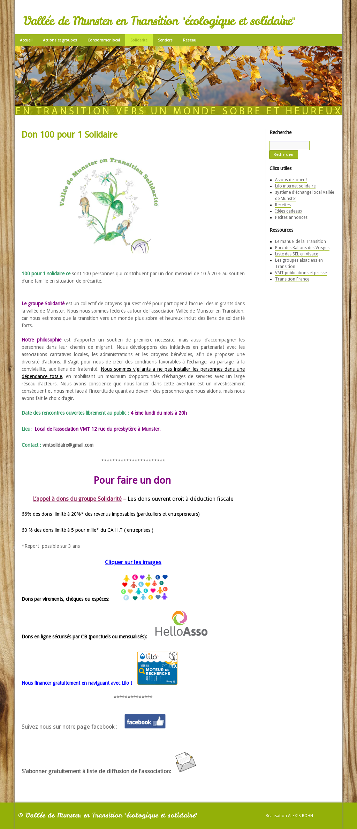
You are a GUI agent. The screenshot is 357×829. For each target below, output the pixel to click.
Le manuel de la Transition (300, 241)
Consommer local (104, 40)
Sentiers (165, 40)
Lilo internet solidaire (295, 186)
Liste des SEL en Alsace (296, 254)
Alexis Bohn (300, 815)
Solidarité (138, 40)
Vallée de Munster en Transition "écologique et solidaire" (159, 21)
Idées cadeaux (288, 211)
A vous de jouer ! (291, 179)
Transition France (292, 279)
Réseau (189, 40)
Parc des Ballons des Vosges (302, 247)
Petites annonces (291, 217)
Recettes (283, 204)
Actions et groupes (60, 40)
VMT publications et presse (301, 272)
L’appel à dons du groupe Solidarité (77, 499)
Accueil (26, 40)
